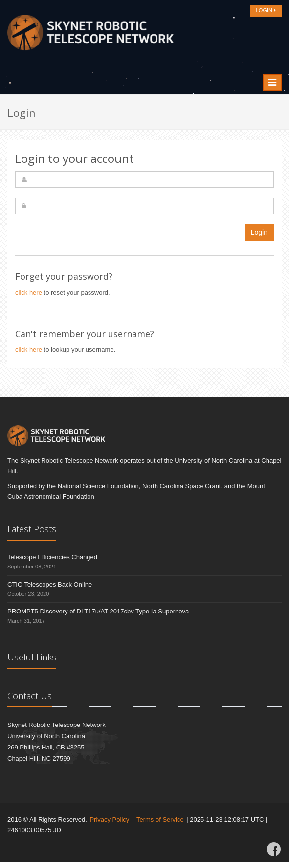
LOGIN (266, 10)
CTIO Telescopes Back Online (49, 584)
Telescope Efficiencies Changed (52, 557)
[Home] (90, 35)
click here (28, 292)
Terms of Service (160, 819)
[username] (153, 179)
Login (259, 232)
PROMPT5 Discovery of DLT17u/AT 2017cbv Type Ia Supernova (98, 611)
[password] (153, 206)
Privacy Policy (109, 819)
